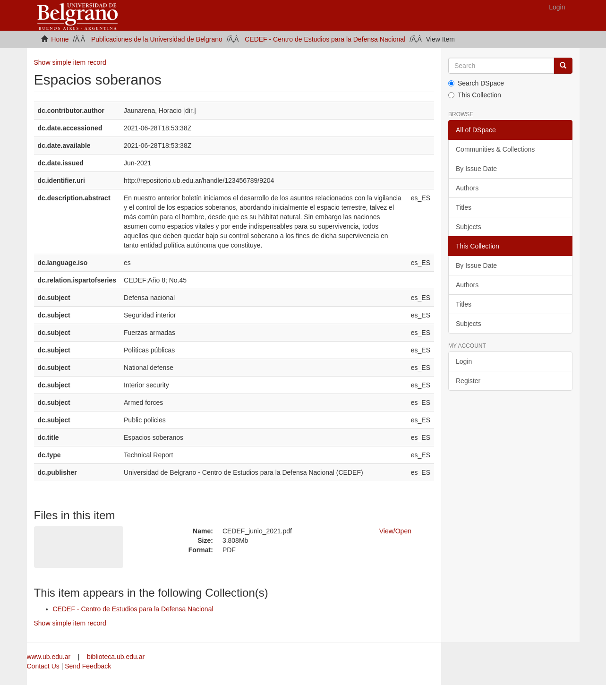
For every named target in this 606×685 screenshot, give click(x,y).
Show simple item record (70, 62)
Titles (463, 207)
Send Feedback (88, 666)
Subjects (468, 227)
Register (468, 381)
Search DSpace (476, 83)
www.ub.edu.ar (50, 656)
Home (59, 39)
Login (464, 361)
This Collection (474, 95)
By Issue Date (476, 168)
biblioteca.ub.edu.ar (116, 656)
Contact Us (43, 666)
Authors (467, 188)
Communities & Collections (495, 149)
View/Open (395, 531)
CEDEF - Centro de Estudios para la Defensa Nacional (325, 39)
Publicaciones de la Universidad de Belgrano (156, 39)
